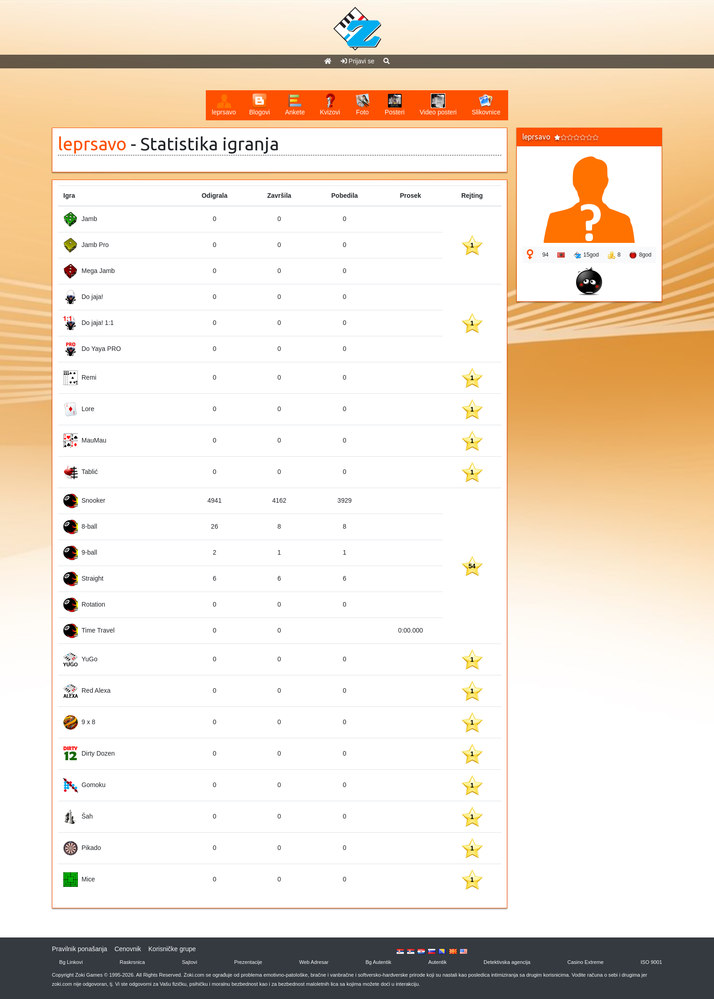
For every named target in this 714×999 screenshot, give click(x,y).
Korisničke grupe (172, 949)
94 (545, 255)
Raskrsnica (132, 962)
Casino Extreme (585, 962)
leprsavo (92, 144)
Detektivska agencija (507, 962)
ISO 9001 (651, 962)
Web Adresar (313, 962)
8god (640, 255)
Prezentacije (248, 962)
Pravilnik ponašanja (79, 949)
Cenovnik (127, 949)
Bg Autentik (379, 962)
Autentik (437, 962)
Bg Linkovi (71, 962)
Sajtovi (189, 962)
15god (586, 255)
